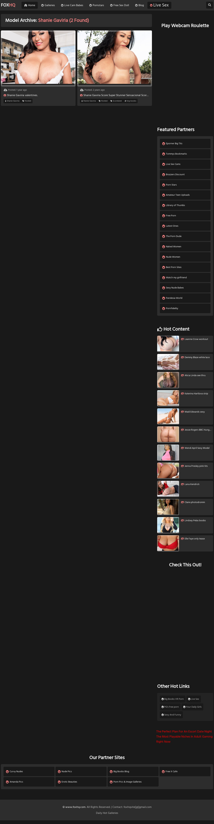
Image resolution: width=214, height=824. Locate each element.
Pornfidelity (170, 311)
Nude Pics (65, 775)
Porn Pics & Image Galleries (126, 785)
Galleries (50, 5)
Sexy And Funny (171, 718)
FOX (8, 5)
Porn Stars (169, 185)
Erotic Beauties (67, 785)
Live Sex (161, 5)
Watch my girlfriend (174, 280)
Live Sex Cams (171, 164)
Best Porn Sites (172, 269)
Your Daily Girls (192, 710)
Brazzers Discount (173, 175)
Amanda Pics (14, 785)
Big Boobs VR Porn (173, 702)
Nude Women (171, 259)
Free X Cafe (170, 775)
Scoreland (116, 101)
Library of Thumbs (173, 206)
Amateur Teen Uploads (176, 196)
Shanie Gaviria (12, 101)
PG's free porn (170, 710)
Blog (141, 5)
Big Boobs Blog (120, 775)
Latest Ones (170, 227)
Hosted (26, 101)
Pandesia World (172, 301)
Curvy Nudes (14, 775)
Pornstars (98, 5)
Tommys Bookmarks (174, 154)
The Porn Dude (172, 238)
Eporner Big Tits (172, 143)
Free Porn (169, 217)
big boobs (130, 101)
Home (31, 5)
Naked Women (171, 248)
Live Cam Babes (74, 5)
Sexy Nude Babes (173, 290)
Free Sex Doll (121, 5)
